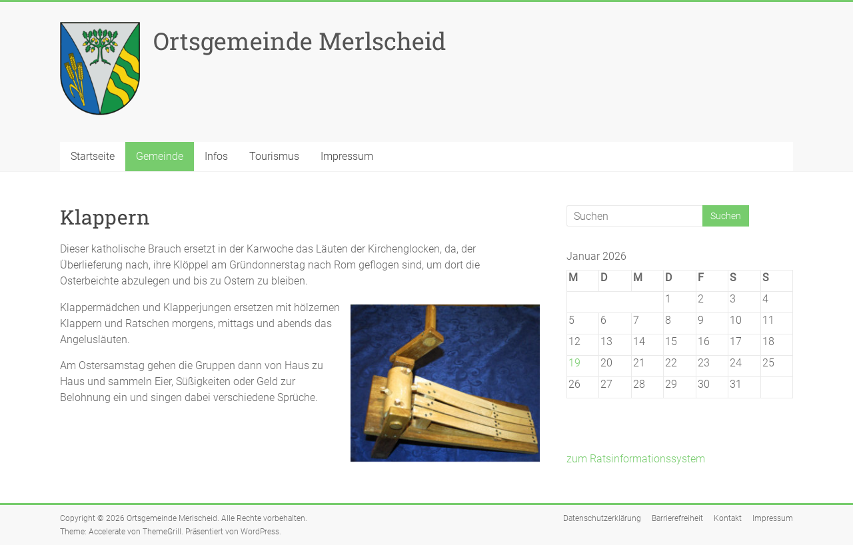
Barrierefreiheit (677, 518)
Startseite (93, 156)
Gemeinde (159, 156)
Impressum (347, 156)
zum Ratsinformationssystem (635, 458)
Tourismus (274, 156)
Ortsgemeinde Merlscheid (299, 41)
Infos (216, 156)
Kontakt (728, 518)
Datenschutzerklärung (602, 518)
